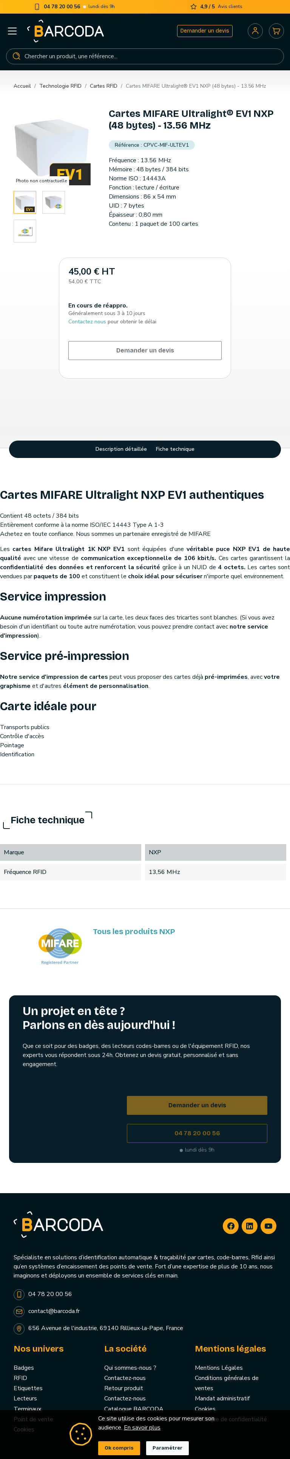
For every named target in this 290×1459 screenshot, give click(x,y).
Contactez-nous (125, 1378)
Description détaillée (121, 449)
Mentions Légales (219, 1368)
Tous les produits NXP (134, 931)
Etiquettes (28, 1388)
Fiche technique (175, 449)
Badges (24, 1368)
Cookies (205, 1409)
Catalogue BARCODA (134, 1409)
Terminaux (27, 1409)
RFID (20, 1378)
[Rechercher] (145, 56)
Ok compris (119, 1448)
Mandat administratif (222, 1398)
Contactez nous (87, 321)
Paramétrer (167, 1448)
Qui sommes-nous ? (130, 1368)
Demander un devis (204, 31)
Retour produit (123, 1388)
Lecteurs (25, 1398)
